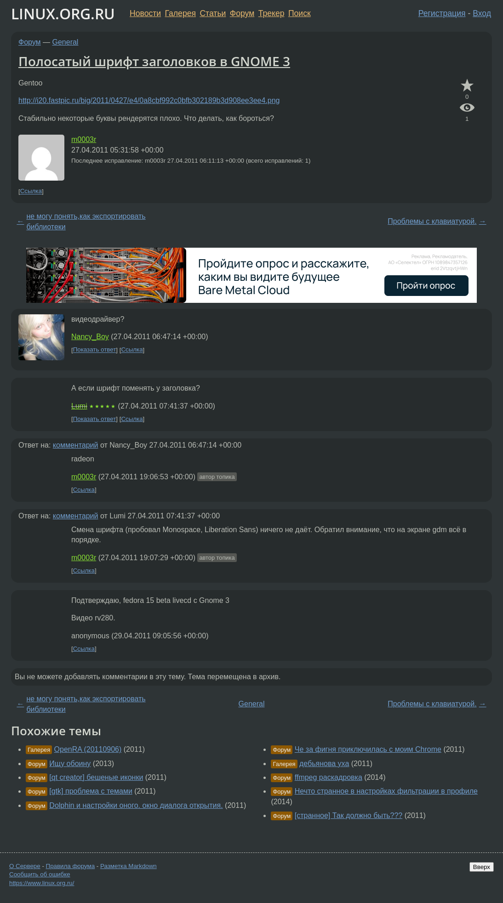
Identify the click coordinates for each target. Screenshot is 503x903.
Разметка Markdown (128, 866)
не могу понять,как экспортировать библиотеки (85, 221)
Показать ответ (94, 349)
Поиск (299, 13)
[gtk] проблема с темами (90, 791)
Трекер (271, 13)
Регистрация (442, 13)
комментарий (75, 445)
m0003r (83, 139)
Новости (145, 13)
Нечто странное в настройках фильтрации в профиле (386, 791)
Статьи (213, 13)
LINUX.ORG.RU (63, 13)
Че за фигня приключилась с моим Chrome (368, 749)
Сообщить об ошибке (39, 874)
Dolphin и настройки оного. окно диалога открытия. (136, 805)
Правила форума (70, 866)
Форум (242, 13)
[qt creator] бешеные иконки (96, 777)
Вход (482, 13)
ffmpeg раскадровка (328, 777)
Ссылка (31, 191)
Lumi (79, 406)
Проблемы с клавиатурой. (432, 221)
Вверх (481, 866)
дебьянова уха (324, 763)
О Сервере (24, 866)
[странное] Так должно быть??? (348, 815)
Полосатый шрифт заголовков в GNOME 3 (154, 61)
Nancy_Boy (90, 337)
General (65, 42)
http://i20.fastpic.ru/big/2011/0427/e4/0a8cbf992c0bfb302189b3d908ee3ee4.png (149, 100)
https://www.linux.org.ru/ (41, 883)
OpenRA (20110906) (88, 749)
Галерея (180, 13)
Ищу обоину (70, 763)
